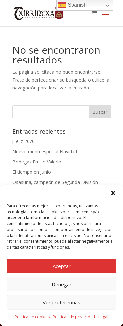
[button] (113, 193)
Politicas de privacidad (74, 317)
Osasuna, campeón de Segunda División (55, 182)
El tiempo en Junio (31, 172)
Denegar (62, 284)
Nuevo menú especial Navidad (44, 151)
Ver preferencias (61, 302)
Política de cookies (32, 317)
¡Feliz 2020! (24, 141)
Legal (103, 317)
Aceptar (62, 266)
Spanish (72, 5)
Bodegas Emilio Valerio (36, 162)
